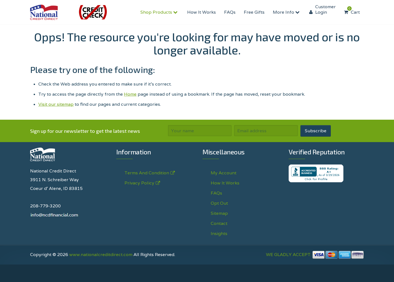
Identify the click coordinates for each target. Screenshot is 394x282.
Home (130, 94)
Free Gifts (254, 12)
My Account (223, 173)
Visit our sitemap (56, 104)
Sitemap (219, 213)
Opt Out (219, 203)
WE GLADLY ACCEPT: (315, 254)
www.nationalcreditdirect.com (100, 254)
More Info (287, 12)
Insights (219, 233)
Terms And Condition (146, 173)
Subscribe (315, 131)
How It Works (201, 12)
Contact (219, 223)
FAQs (230, 12)
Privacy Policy (139, 183)
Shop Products (159, 12)
